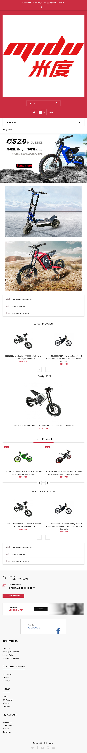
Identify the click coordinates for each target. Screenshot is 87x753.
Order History (8, 725)
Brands (5, 697)
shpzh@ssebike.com (22, 588)
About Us (6, 648)
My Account (26, 3)
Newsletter (7, 732)
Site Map (6, 680)
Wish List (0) (37, 3)
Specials (6, 706)
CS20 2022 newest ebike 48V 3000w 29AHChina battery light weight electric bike (43, 425)
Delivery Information (11, 652)
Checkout (61, 3)
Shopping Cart (50, 3)
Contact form (13, 596)
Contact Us (7, 674)
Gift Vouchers (8, 700)
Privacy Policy (8, 655)
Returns (6, 677)
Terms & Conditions (11, 658)
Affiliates (6, 703)
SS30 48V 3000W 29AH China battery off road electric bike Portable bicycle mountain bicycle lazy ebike (64, 358)
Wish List (6, 729)
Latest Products (43, 323)
